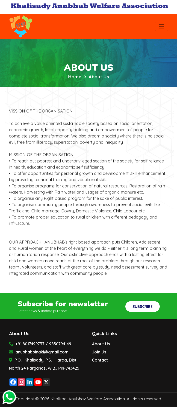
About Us (101, 344)
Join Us (99, 352)
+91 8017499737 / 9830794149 (40, 344)
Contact (100, 360)
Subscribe (143, 306)
